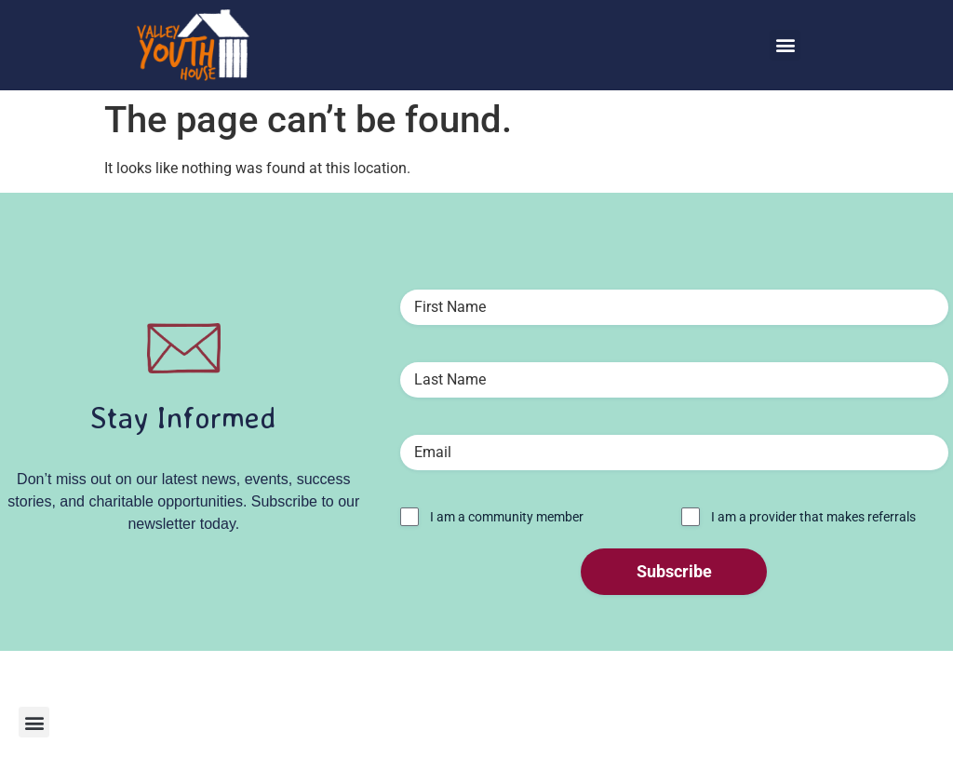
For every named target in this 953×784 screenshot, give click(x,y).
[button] (785, 45)
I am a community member (507, 516)
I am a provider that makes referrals (813, 516)
